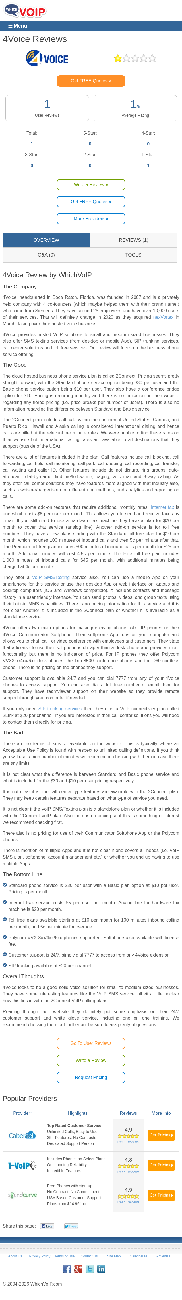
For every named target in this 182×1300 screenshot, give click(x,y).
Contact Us (89, 1256)
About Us (15, 1256)
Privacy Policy (40, 1256)
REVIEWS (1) (133, 240)
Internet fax (162, 507)
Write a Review (91, 1060)
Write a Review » (91, 184)
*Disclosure (138, 1256)
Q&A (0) (46, 255)
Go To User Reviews (91, 1043)
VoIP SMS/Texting (51, 577)
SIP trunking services (60, 708)
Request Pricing (91, 1077)
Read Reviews (128, 1142)
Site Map (114, 1256)
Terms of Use (65, 1256)
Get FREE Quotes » (91, 80)
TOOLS (133, 255)
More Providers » (91, 218)
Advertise (163, 1256)
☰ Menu (17, 26)
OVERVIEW (46, 240)
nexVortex (163, 317)
